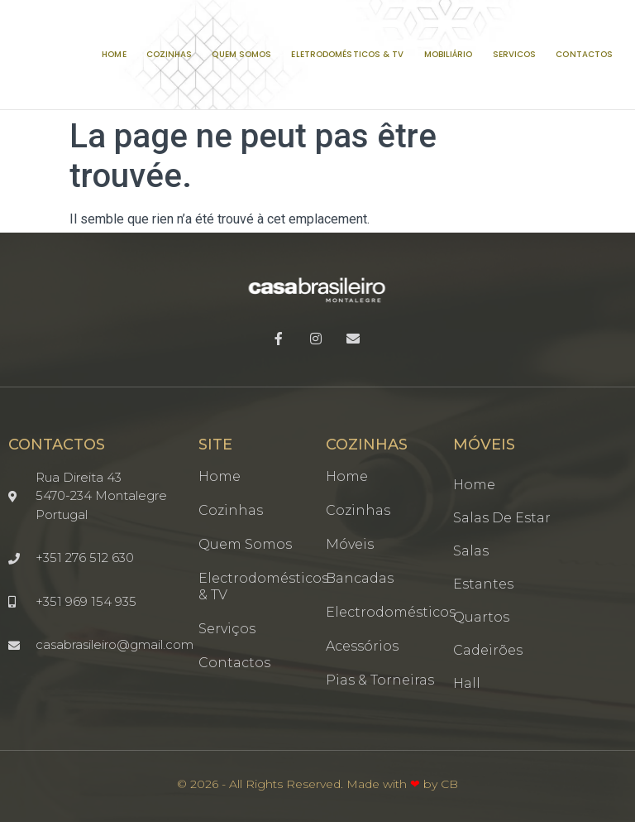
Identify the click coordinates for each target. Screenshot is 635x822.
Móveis (350, 544)
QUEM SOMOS (241, 54)
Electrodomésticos (381, 612)
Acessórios (362, 646)
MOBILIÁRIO (448, 54)
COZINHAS (169, 54)
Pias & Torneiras (380, 680)
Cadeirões (488, 650)
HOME (114, 54)
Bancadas (360, 578)
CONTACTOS (584, 54)
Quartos (481, 617)
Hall (466, 683)
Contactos (234, 663)
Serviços (226, 629)
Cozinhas (230, 510)
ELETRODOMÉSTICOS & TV (347, 54)
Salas (471, 551)
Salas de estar (502, 518)
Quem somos (245, 544)
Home (219, 476)
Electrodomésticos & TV (253, 586)
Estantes (483, 584)
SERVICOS (515, 54)
